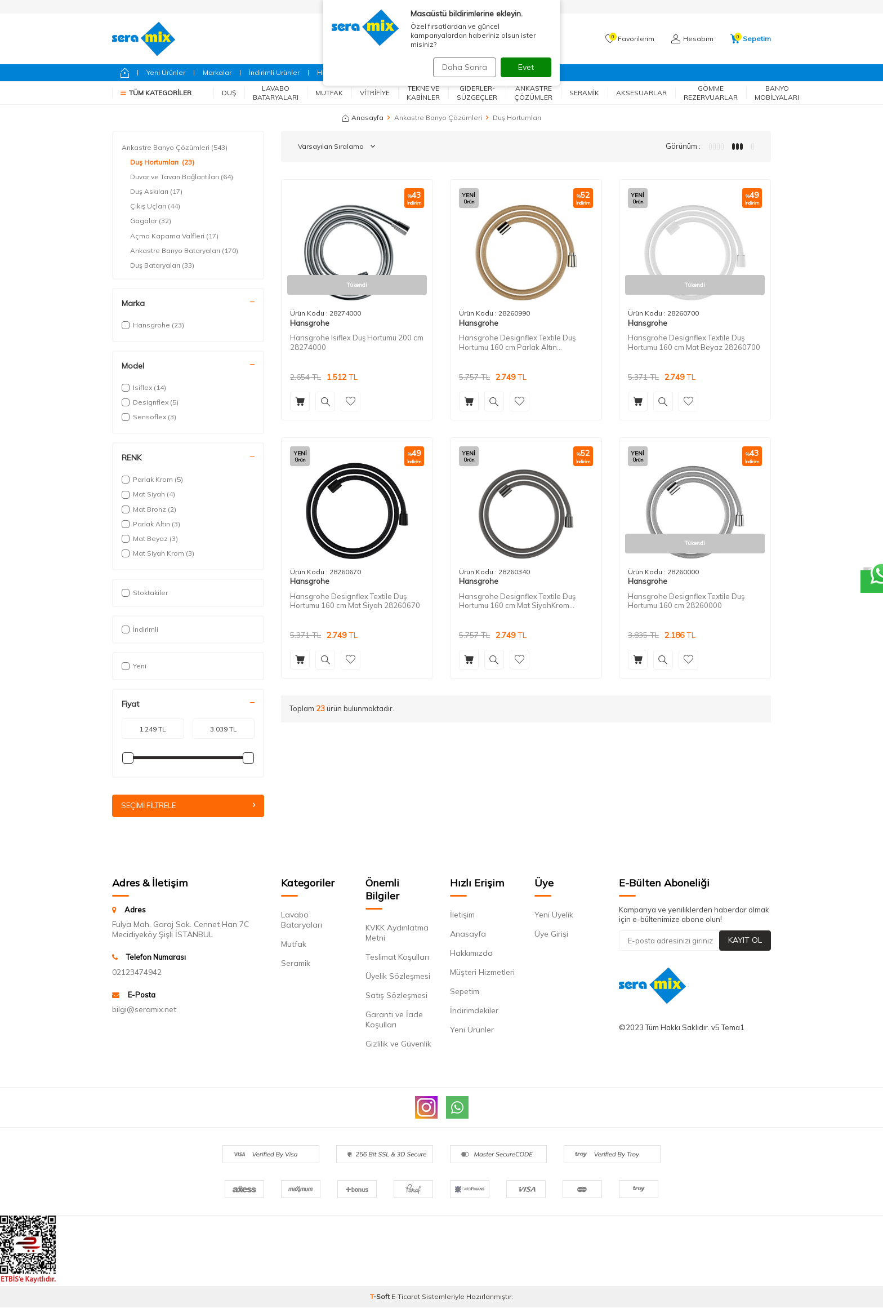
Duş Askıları (156, 191)
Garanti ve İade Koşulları (394, 1020)
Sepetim (464, 992)
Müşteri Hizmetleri (482, 973)
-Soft (380, 1297)
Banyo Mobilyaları (777, 92)
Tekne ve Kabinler (423, 92)
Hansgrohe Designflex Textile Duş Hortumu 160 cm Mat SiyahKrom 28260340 (517, 601)
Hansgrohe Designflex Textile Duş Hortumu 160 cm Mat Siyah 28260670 (355, 601)
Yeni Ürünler (165, 72)
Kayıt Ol (745, 941)
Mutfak (329, 92)
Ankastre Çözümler (533, 92)
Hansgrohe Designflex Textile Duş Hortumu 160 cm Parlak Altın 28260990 (517, 342)
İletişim (462, 915)
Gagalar (150, 220)
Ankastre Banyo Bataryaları (184, 250)
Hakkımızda (471, 953)
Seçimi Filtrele (188, 806)
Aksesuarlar (641, 92)
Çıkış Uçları (155, 206)
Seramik (584, 92)
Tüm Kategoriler (156, 92)
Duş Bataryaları (162, 265)
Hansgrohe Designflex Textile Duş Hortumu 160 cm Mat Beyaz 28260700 (694, 342)
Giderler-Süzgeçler (477, 92)
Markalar (217, 72)
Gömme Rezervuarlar (711, 92)
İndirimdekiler (474, 1011)
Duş (229, 92)
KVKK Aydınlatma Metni (397, 933)
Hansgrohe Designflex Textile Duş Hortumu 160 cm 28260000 (686, 601)
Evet (526, 67)
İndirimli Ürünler (274, 72)
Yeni (134, 666)
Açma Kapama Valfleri (174, 236)
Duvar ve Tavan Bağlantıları (181, 176)
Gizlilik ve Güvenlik (398, 1044)
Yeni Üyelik (553, 915)
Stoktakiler (145, 592)
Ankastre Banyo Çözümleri (438, 117)
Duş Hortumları (162, 162)
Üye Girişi (551, 934)
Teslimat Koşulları (397, 957)
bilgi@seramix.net (144, 1010)
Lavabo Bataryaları (275, 92)
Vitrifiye (375, 92)
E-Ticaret (405, 1297)
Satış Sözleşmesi (396, 996)
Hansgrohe (309, 322)
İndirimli (140, 629)
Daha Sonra (460, 67)
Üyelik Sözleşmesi (397, 977)
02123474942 (137, 973)
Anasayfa (362, 117)
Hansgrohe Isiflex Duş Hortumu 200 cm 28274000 (356, 342)
